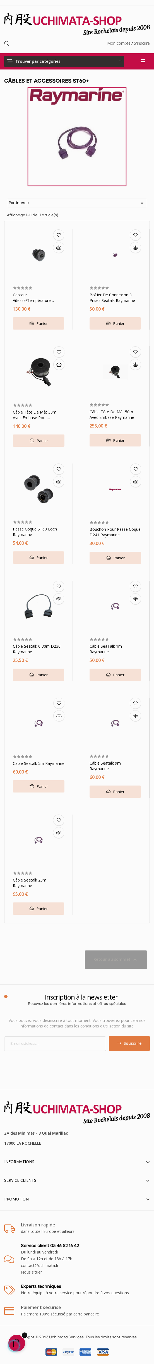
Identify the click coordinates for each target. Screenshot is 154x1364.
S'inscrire (142, 43)
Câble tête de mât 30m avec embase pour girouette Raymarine (34, 415)
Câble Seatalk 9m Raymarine (105, 765)
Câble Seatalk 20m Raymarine (29, 882)
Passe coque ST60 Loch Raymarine (35, 531)
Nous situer (31, 1272)
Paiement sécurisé (41, 1307)
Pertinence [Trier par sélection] (77, 203)
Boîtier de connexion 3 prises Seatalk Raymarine (112, 297)
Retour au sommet (115, 959)
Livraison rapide (38, 1225)
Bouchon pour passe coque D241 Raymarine (115, 532)
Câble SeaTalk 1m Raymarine (106, 648)
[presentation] (50, 1062)
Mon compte (119, 43)
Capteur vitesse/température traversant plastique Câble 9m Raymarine (37, 297)
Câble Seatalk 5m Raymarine (38, 763)
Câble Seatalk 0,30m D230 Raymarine (37, 648)
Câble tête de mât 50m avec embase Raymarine (112, 414)
